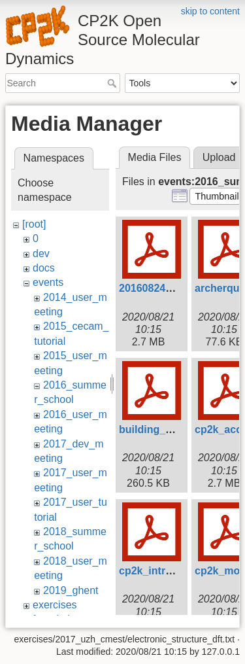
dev (41, 253)
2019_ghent (71, 590)
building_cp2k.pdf (163, 429)
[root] (34, 224)
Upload (219, 157)
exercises (55, 604)
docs (44, 267)
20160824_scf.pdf (162, 288)
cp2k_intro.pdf (155, 570)
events (48, 282)
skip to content (210, 11)
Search (113, 83)
